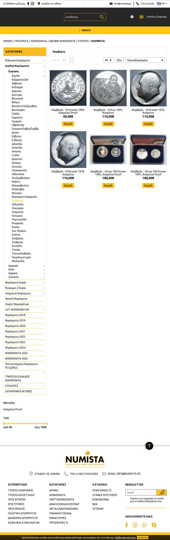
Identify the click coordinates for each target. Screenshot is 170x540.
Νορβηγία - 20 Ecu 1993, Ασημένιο (108, 111)
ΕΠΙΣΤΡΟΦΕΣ (16, 504)
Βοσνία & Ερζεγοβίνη (24, 106)
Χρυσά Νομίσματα (16, 298)
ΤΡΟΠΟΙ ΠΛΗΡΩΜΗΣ (20, 490)
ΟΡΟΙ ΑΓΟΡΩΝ (16, 499)
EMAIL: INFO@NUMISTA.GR (124, 473)
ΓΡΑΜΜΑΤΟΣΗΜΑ (60, 513)
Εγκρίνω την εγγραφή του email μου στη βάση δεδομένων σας (147, 500)
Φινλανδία (18, 261)
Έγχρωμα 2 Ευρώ (15, 287)
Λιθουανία (18, 174)
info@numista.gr (122, 3)
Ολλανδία (17, 204)
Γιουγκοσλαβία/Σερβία (25, 128)
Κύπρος (16, 162)
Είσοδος (151, 16)
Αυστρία (17, 94)
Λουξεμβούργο (21, 177)
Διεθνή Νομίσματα (17, 65)
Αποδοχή (142, 537)
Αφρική (12, 273)
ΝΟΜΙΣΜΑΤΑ (57, 495)
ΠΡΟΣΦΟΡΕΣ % (58, 522)
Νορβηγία (17, 200)
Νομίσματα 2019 (15, 320)
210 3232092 (147, 3)
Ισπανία (16, 151)
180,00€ (108, 178)
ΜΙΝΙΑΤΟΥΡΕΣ (57, 518)
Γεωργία (16, 121)
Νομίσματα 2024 (15, 347)
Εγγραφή (162, 16)
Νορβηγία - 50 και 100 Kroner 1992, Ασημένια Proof (108, 173)
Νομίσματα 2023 (15, 342)
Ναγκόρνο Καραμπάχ (24, 196)
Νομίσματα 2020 (15, 325)
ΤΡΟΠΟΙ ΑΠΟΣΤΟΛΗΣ (21, 495)
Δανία (15, 132)
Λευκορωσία (19, 170)
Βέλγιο (16, 102)
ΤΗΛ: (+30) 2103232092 (84, 473)
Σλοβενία (17, 242)
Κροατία (17, 159)
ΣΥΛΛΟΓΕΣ (11, 385)
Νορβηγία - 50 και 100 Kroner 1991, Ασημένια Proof (148, 173)
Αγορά (68, 123)
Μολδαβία (18, 189)
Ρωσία (15, 226)
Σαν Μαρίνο (19, 230)
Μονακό (17, 193)
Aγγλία (16, 75)
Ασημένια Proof (12, 409)
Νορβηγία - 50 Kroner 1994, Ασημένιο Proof (68, 111)
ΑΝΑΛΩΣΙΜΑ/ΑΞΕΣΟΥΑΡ (64, 504)
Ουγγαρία (17, 208)
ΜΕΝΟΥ (85, 30)
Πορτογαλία (19, 219)
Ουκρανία (17, 211)
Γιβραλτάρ (18, 124)
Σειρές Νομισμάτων (17, 304)
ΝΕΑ (95, 504)
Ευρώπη (13, 71)
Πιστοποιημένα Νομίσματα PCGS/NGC (21, 365)
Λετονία (17, 166)
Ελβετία (16, 136)
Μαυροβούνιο (20, 185)
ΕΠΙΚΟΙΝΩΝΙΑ (100, 499)
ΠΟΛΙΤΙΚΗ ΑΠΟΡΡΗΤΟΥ (22, 513)
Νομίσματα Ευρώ (15, 282)
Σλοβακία (17, 238)
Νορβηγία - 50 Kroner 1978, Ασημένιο (148, 111)
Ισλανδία (17, 147)
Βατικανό (17, 98)
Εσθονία (17, 140)
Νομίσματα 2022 (15, 336)
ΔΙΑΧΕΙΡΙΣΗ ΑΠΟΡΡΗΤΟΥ (23, 518)
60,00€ (68, 116)
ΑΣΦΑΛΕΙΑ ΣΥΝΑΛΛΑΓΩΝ (23, 522)
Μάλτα (16, 181)
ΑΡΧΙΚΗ (53, 490)
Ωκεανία (13, 276)
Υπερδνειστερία (21, 257)
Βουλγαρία (18, 109)
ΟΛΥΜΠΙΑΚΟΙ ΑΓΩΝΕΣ (18, 391)
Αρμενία (17, 91)
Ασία (11, 269)
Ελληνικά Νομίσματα (17, 60)
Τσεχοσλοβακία (21, 253)
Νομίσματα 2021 (15, 331)
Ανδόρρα (17, 87)
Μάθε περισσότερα (125, 537)
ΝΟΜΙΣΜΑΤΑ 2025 (16, 353)
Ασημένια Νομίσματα (18, 293)
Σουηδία (17, 245)
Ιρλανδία (17, 143)
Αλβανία (17, 83)
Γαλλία (16, 113)
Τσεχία (16, 249)
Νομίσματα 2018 (15, 315)
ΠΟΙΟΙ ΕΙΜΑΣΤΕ (102, 490)
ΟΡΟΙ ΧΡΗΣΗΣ (16, 508)
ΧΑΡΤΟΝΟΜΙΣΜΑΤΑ (61, 499)
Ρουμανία (17, 223)
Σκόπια (16, 234)
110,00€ (108, 116)
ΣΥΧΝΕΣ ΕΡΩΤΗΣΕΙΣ (104, 495)
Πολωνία (17, 215)
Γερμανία (17, 117)
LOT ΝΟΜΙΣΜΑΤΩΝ (17, 309)
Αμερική (13, 265)
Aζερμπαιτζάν (20, 79)
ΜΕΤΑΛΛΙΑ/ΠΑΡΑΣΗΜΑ (63, 508)
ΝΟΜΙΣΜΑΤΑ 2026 (16, 358)
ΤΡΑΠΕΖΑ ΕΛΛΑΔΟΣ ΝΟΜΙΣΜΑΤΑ (17, 378)
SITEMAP (98, 508)
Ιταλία (15, 155)
